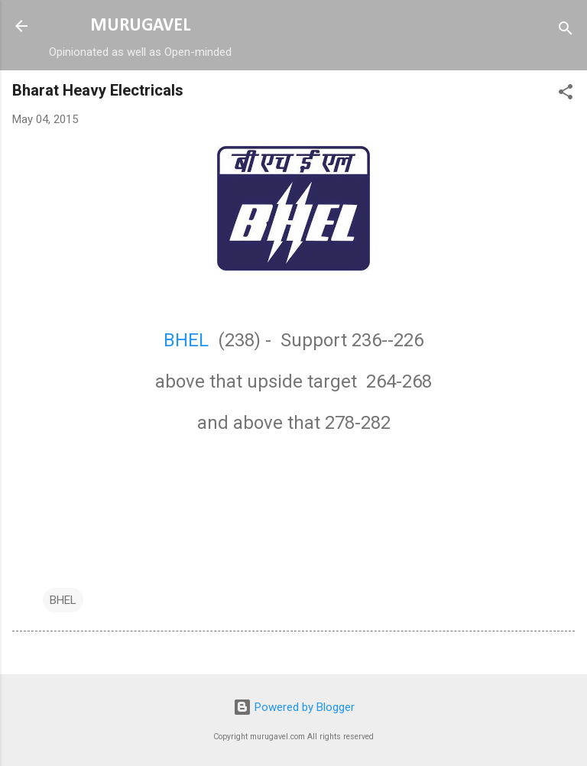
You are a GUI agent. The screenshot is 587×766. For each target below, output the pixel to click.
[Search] (565, 31)
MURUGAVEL (140, 26)
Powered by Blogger (294, 707)
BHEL (188, 340)
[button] (565, 94)
